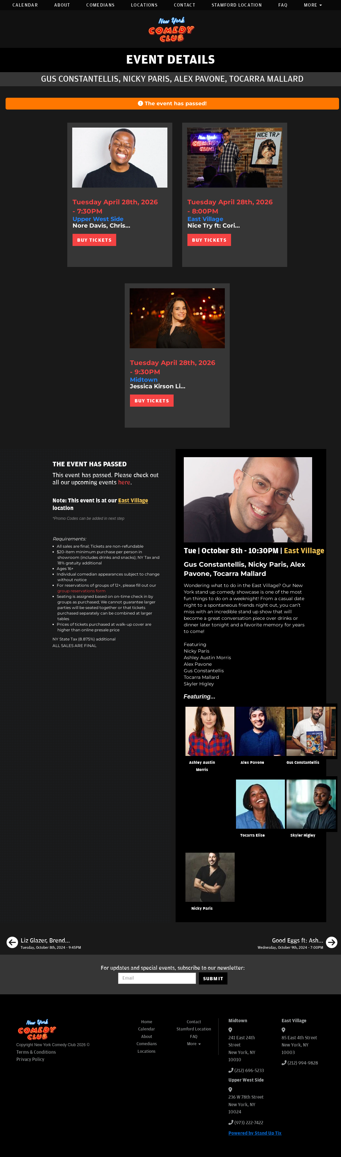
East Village (133, 500)
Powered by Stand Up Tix (255, 1133)
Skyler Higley (302, 835)
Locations (144, 5)
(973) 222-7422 (248, 1123)
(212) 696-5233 (249, 1070)
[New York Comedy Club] (171, 29)
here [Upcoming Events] (124, 482)
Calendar (25, 5)
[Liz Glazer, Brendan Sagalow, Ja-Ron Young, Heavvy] (44, 943)
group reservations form (81, 590)
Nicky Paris (202, 908)
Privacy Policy (30, 1059)
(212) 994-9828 (303, 1063)
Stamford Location (237, 5)
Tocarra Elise (252, 835)
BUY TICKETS (94, 240)
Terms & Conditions (36, 1052)
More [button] (313, 5)
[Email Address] (157, 978)
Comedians (100, 5)
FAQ (283, 5)
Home (146, 1022)
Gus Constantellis (303, 762)
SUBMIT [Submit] (213, 979)
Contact (184, 5)
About (62, 5)
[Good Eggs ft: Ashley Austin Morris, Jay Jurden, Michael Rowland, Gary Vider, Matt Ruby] (297, 943)
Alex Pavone (252, 762)
